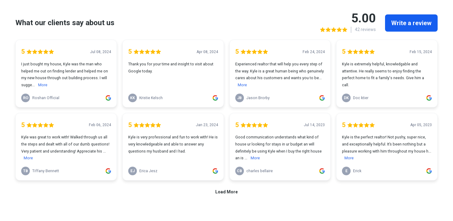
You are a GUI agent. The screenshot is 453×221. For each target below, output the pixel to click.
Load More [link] (226, 191)
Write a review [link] (411, 23)
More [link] (42, 85)
